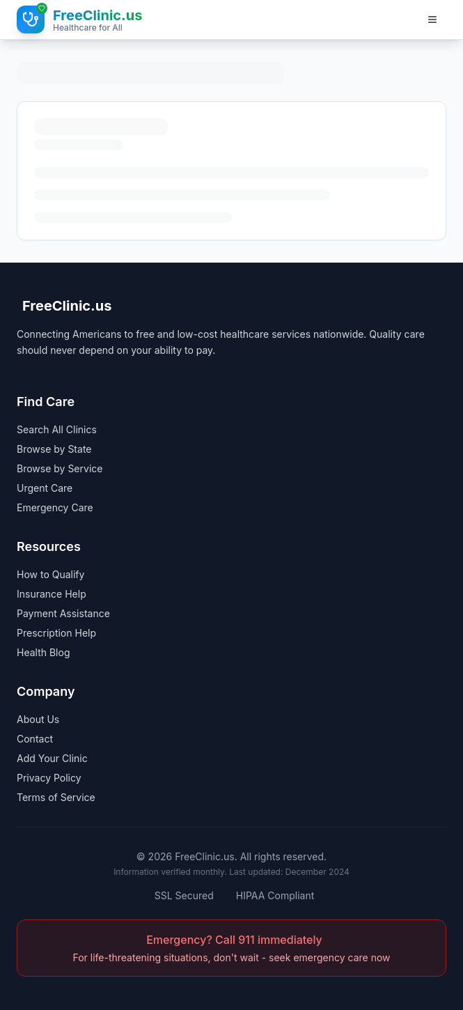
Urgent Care (44, 488)
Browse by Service (59, 468)
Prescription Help (56, 633)
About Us (38, 719)
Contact (35, 739)
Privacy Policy (49, 778)
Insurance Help (51, 594)
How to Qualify (50, 574)
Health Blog (43, 652)
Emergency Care (55, 507)
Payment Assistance (63, 613)
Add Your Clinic (52, 758)
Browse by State (54, 449)
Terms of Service (56, 797)
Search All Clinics (57, 429)
